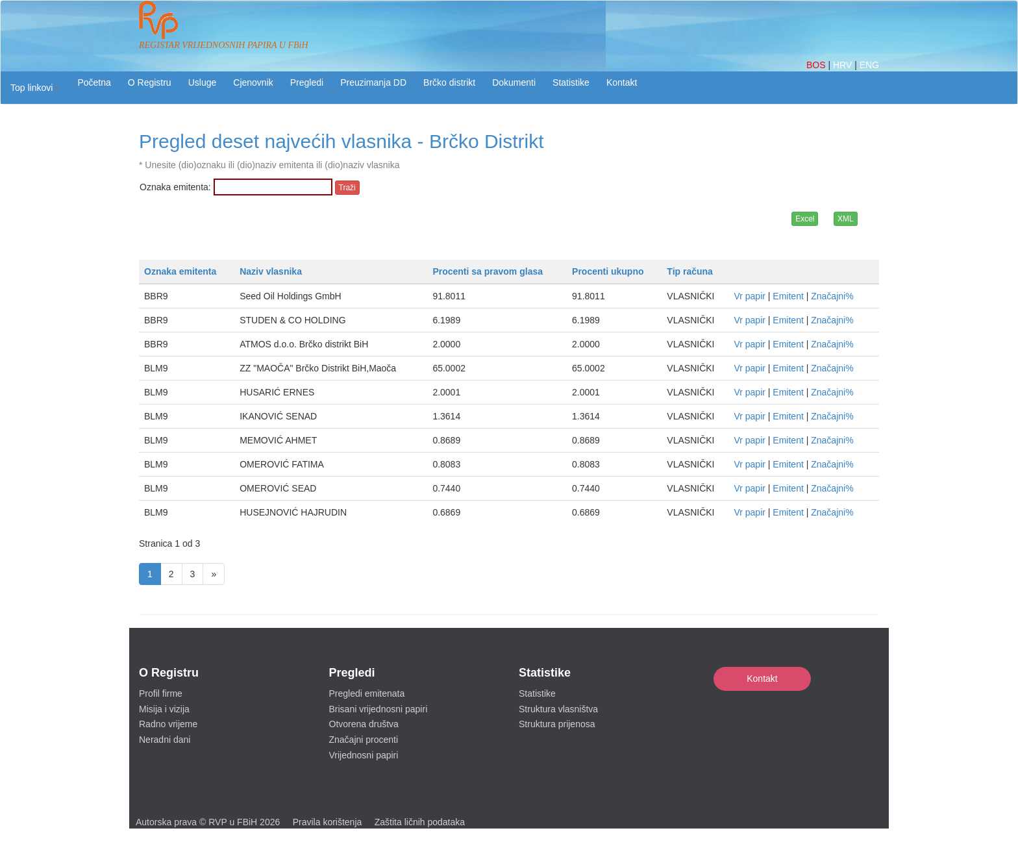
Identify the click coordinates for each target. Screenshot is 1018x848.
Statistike (571, 82)
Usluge (202, 82)
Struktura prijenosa (557, 724)
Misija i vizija (164, 709)
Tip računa (690, 271)
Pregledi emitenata (367, 693)
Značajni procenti (364, 739)
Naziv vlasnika (271, 271)
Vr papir (749, 296)
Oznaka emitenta (180, 271)
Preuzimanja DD (373, 82)
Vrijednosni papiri (364, 755)
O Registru (149, 82)
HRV (843, 65)
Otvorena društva (364, 724)
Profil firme (160, 693)
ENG (869, 65)
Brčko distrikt (449, 82)
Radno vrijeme (168, 724)
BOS (817, 65)
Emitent (788, 296)
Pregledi (306, 82)
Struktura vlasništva (558, 709)
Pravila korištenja (327, 822)
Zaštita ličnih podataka (420, 822)
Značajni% (832, 296)
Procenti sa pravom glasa (487, 271)
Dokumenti (514, 82)
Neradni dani (164, 739)
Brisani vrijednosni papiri (378, 709)
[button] (35, 87)
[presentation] (238, 227)
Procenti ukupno (607, 271)
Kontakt (762, 678)
